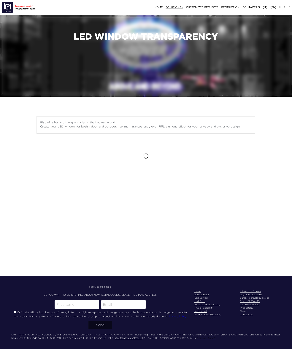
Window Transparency (207, 304)
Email (107, 304)
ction (250, 308)
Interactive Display (250, 291)
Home (197, 291)
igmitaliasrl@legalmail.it (128, 338)
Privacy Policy (177, 316)
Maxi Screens (201, 294)
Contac (244, 314)
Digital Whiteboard (251, 294)
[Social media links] (279, 7)
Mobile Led (200, 311)
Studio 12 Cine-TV (250, 301)
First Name (65, 304)
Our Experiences (249, 304)
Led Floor (199, 301)
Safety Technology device (254, 298)
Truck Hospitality (203, 308)
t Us (250, 314)
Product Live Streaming (207, 314)
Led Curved (201, 298)
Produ (243, 308)
